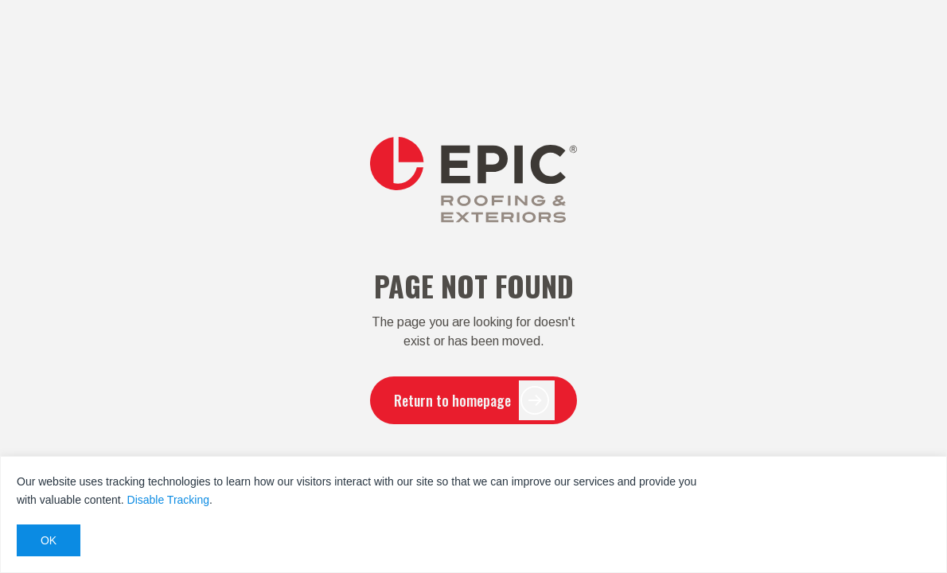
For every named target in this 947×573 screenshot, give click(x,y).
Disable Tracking (168, 499)
